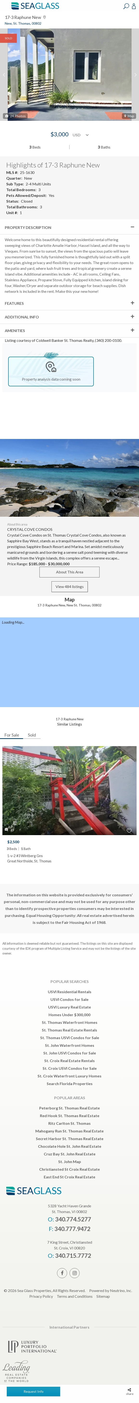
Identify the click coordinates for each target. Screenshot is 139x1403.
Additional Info (22, 317)
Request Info (34, 1391)
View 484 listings (70, 586)
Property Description (28, 227)
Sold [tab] (32, 735)
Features (14, 303)
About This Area (69, 572)
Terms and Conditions (75, 1296)
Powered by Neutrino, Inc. (110, 1290)
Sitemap (103, 1296)
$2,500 (13, 841)
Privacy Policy (41, 1296)
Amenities (15, 330)
